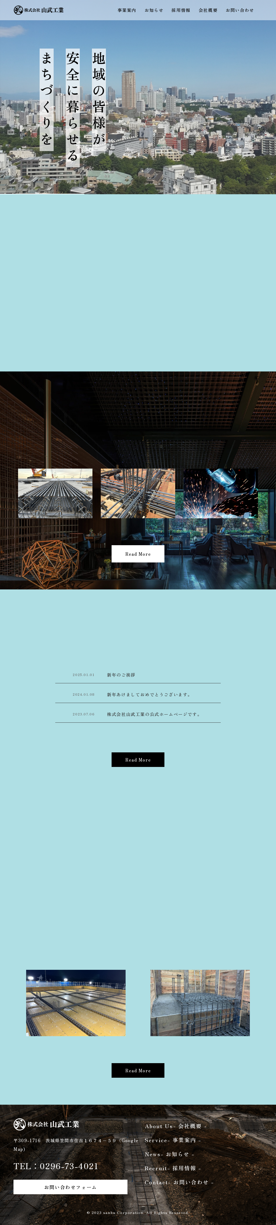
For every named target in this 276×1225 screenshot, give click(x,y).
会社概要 (208, 10)
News (170, 1154)
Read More (138, 554)
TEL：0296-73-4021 (56, 1166)
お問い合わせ (240, 10)
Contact (179, 1182)
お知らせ (153, 10)
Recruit (173, 1168)
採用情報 (180, 10)
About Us (176, 1126)
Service (173, 1140)
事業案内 (127, 10)
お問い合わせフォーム (70, 1186)
